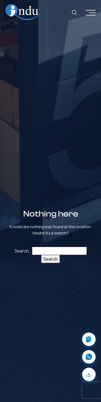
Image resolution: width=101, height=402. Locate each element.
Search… (23, 251)
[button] (89, 339)
